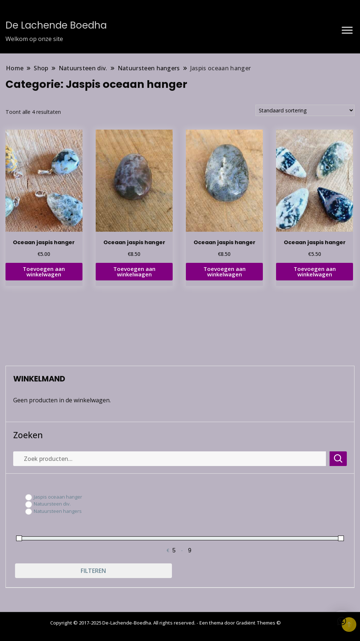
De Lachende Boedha (56, 25)
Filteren (93, 571)
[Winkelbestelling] (305, 110)
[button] (342, 621)
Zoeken (28, 434)
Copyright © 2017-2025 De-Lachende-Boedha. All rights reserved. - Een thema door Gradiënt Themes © (165, 622)
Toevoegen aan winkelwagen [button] (44, 271)
